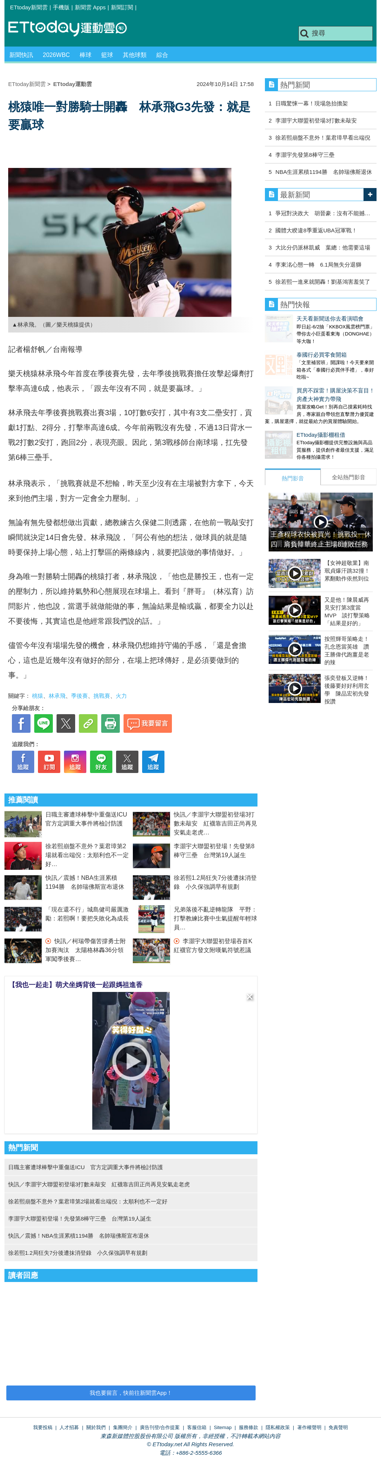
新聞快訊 (21, 55)
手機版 (61, 7)
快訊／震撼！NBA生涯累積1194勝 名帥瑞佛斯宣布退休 (78, 1235)
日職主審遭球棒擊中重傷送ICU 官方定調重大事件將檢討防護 (85, 1167)
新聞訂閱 (122, 7)
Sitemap (223, 1427)
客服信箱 (196, 1427)
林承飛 (57, 696)
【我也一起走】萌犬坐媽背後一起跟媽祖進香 (76, 985)
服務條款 (248, 1427)
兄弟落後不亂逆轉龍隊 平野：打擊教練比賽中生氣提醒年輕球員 (215, 918)
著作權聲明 (309, 1427)
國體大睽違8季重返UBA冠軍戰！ (316, 230)
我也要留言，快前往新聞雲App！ (131, 1393)
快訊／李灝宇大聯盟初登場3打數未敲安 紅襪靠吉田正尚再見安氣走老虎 (215, 823)
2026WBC (56, 55)
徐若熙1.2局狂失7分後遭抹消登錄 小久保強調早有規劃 (77, 1253)
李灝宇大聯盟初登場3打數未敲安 (315, 120)
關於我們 (96, 1427)
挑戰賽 (101, 696)
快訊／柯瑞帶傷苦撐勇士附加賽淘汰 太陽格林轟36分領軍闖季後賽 (85, 950)
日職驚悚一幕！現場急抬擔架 (311, 103)
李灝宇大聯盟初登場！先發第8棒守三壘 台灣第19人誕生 (79, 1218)
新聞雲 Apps (90, 7)
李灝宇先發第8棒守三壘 (304, 155)
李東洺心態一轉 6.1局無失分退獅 (318, 264)
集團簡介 (122, 1427)
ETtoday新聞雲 (29, 7)
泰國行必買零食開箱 (290, 347)
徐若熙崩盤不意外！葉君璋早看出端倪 (322, 137)
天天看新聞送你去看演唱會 (298, 318)
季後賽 (79, 696)
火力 (121, 696)
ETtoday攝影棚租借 (289, 420)
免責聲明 (338, 1427)
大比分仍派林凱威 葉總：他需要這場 (322, 247)
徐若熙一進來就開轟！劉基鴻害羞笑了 (322, 282)
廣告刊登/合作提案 (160, 1427)
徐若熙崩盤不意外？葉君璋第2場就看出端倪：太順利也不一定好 (87, 855)
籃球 (107, 55)
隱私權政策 (278, 1427)
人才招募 (69, 1427)
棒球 (86, 55)
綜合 (162, 55)
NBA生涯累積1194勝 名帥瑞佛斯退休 (323, 172)
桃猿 (37, 696)
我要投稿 (42, 1427)
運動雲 (73, 28)
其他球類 (135, 55)
